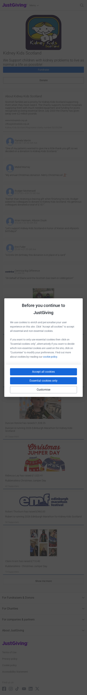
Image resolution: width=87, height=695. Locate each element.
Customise (43, 389)
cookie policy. (50, 356)
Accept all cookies (43, 371)
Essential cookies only (43, 380)
